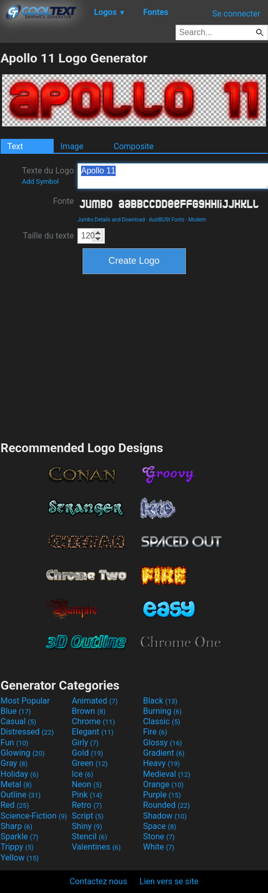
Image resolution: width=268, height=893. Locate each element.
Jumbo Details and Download (111, 219)
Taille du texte (48, 236)
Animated (95, 701)
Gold (87, 753)
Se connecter (236, 14)
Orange (163, 784)
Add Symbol (40, 181)
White (159, 847)
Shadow (165, 816)
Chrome (93, 721)
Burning (162, 711)
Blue (16, 711)
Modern (197, 219)
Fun (14, 742)
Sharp (17, 826)
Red (15, 805)
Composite (134, 146)
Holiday (20, 774)
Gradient (163, 753)
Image (72, 146)
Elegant (93, 732)
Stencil (89, 836)
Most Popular (25, 701)
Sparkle (19, 836)
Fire (155, 732)
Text (15, 146)
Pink (87, 795)
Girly (85, 742)
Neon (87, 784)
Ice (82, 774)
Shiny (87, 826)
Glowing (22, 753)
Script (88, 816)
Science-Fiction (34, 816)
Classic (161, 721)
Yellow (20, 858)
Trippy (17, 847)
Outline (21, 795)
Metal (16, 784)
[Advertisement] (134, 356)
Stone (159, 836)
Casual (18, 721)
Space (159, 826)
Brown (88, 711)
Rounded (166, 805)
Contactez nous (98, 881)
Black (160, 701)
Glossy (162, 742)
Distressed (27, 732)
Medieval (167, 774)
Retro (87, 805)
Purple (162, 795)
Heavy (161, 763)
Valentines (96, 847)
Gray (14, 763)
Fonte (63, 201)
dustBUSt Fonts (166, 219)
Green (90, 763)
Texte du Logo (48, 175)
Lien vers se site (168, 881)
